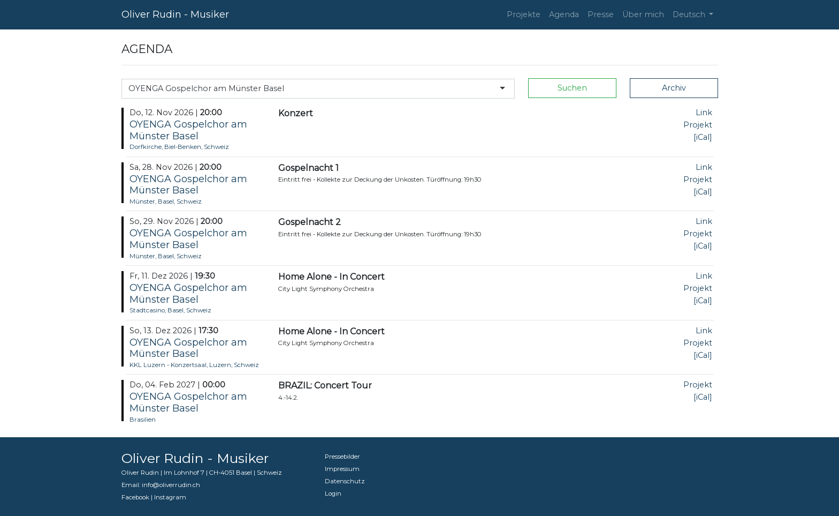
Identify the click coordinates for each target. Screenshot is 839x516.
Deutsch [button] (690, 14)
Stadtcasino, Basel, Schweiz (170, 310)
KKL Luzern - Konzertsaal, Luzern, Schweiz (194, 365)
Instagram (170, 497)
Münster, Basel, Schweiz (165, 201)
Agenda (564, 14)
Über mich (643, 14)
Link (704, 112)
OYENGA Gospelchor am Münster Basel (188, 130)
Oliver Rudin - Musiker (175, 14)
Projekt (697, 125)
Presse (601, 14)
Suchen (572, 88)
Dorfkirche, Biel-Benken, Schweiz (179, 147)
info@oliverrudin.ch (171, 485)
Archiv (674, 88)
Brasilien (142, 419)
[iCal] (702, 137)
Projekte (523, 14)
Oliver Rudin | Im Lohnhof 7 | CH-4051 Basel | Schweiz (201, 472)
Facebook (135, 497)
